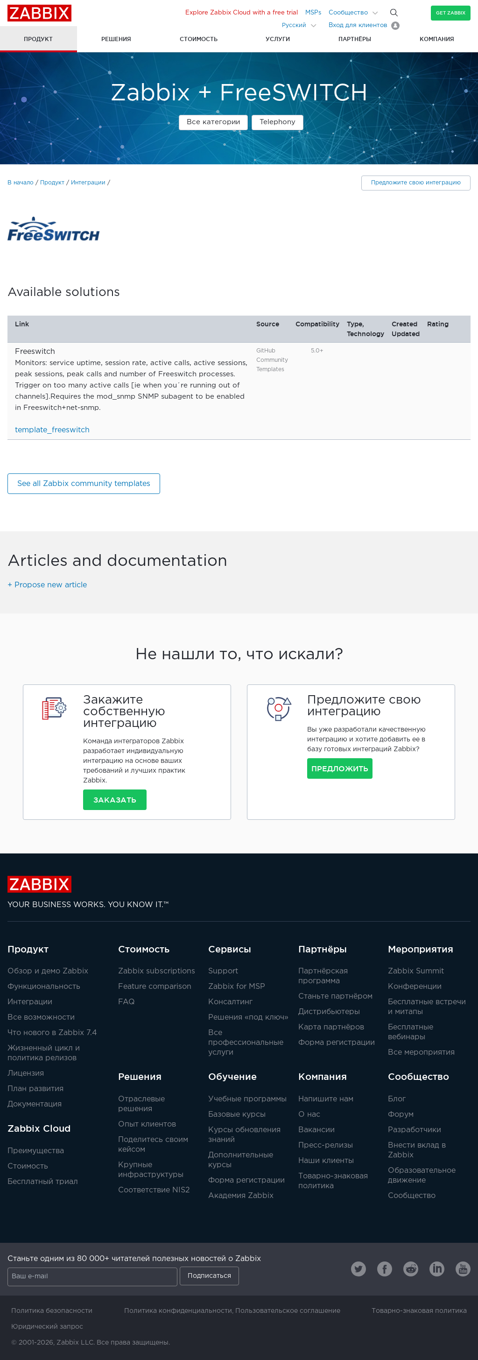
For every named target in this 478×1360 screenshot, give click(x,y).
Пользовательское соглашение (287, 1311)
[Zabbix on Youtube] (463, 1268)
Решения (140, 1076)
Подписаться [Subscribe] (209, 1276)
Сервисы (229, 949)
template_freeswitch (52, 430)
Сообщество (348, 12)
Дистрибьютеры (329, 1011)
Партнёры (322, 949)
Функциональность (43, 986)
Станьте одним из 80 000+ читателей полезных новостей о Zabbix (134, 1258)
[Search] (394, 12)
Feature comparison (154, 986)
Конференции (415, 986)
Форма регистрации (336, 1042)
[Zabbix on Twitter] (358, 1268)
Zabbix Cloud (38, 1128)
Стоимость (27, 1166)
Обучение (232, 1076)
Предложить (339, 768)
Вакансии (316, 1130)
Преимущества (35, 1151)
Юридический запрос (47, 1327)
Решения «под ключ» (248, 1017)
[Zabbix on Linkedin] (436, 1268)
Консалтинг (230, 1002)
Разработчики (414, 1130)
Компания (322, 1076)
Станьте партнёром (335, 996)
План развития (35, 1088)
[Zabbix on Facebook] (384, 1268)
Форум (401, 1114)
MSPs (313, 12)
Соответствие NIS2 (154, 1190)
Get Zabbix (450, 12)
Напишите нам (325, 1099)
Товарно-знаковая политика (419, 1311)
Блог (397, 1099)
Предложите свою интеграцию (416, 182)
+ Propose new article (47, 585)
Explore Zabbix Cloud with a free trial (241, 12)
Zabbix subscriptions (156, 971)
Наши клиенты (326, 1160)
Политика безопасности (51, 1311)
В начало (20, 182)
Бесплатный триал (42, 1181)
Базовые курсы (237, 1114)
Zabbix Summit (416, 971)
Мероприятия (420, 949)
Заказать (114, 800)
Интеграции (88, 182)
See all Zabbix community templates (83, 483)
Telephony (277, 122)
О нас (309, 1114)
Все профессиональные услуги (245, 1042)
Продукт (52, 182)
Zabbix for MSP (236, 986)
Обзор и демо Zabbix (47, 971)
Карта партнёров (331, 1027)
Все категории (213, 122)
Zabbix (39, 13)
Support (223, 971)
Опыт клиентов (147, 1124)
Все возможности (41, 1017)
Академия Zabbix (241, 1195)
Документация (34, 1104)
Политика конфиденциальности (178, 1311)
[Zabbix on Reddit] (410, 1268)
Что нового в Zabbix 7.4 (52, 1032)
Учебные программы (247, 1099)
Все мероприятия (421, 1052)
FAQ (126, 1002)
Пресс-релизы (325, 1145)
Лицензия (25, 1073)
